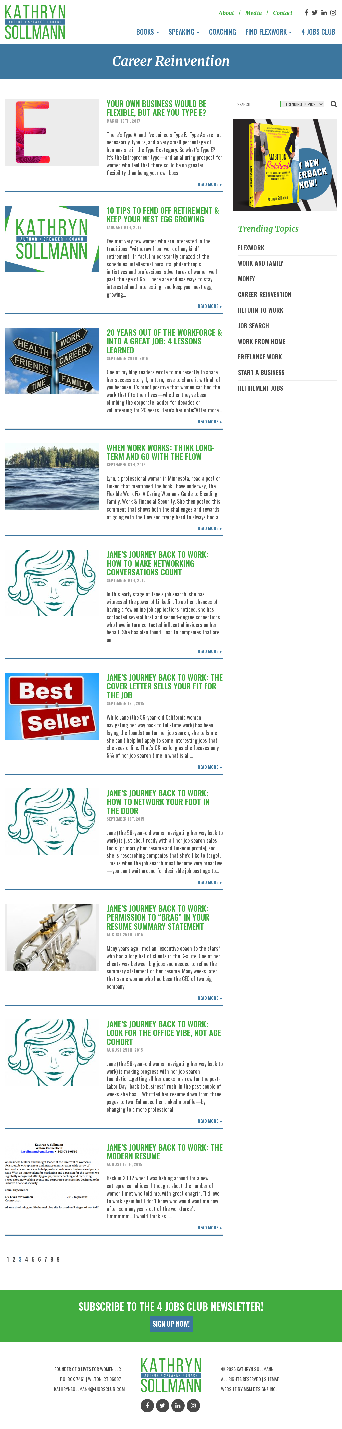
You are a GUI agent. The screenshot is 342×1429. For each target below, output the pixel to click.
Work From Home (261, 341)
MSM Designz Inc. (260, 1388)
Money (246, 278)
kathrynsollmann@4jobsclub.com (89, 1388)
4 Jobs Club (318, 32)
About (225, 13)
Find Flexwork (269, 32)
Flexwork (251, 247)
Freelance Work (260, 356)
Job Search (253, 325)
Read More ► (210, 184)
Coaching (222, 32)
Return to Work (260, 309)
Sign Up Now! (171, 1324)
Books (147, 32)
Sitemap (271, 1378)
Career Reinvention (264, 294)
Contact (282, 13)
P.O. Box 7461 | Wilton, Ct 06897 (90, 1378)
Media (253, 13)
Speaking (184, 32)
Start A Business (261, 372)
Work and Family (260, 263)
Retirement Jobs (260, 388)
